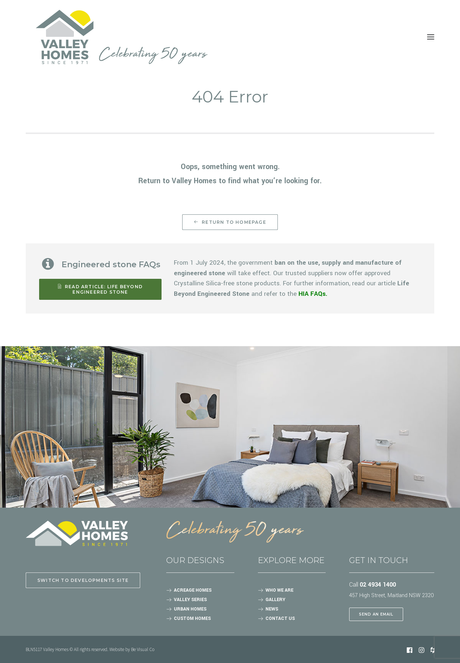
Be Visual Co (142, 649)
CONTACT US (280, 618)
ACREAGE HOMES (193, 590)
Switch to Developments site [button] (83, 580)
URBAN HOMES (190, 609)
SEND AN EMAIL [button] (376, 614)
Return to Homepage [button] (230, 222)
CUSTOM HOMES (192, 618)
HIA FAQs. (312, 293)
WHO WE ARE (279, 590)
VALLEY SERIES (190, 599)
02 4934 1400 (378, 584)
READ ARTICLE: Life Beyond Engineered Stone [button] (101, 289)
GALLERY (275, 599)
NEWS (271, 609)
